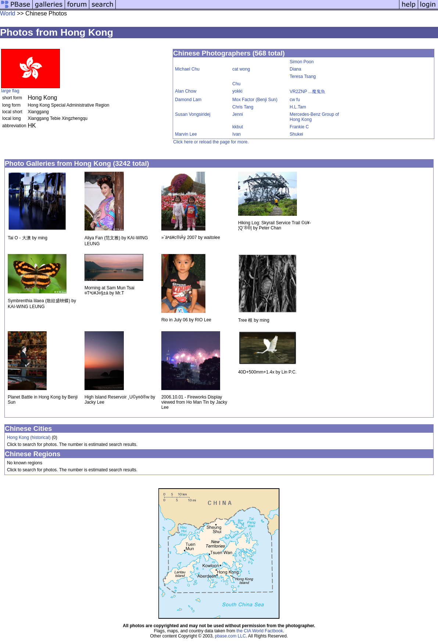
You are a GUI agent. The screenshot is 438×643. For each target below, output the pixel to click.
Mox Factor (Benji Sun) (254, 99)
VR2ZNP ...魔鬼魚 (307, 91)
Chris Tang (242, 107)
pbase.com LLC (230, 636)
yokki (237, 91)
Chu (236, 83)
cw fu (295, 99)
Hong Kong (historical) (29, 437)
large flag (10, 90)
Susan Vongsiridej (192, 114)
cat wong (241, 69)
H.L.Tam (298, 107)
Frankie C (299, 126)
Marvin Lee (186, 134)
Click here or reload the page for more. (210, 141)
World (7, 13)
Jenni (237, 114)
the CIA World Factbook (259, 630)
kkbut (237, 126)
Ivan (236, 134)
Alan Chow (185, 91)
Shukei (296, 134)
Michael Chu (187, 69)
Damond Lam (188, 99)
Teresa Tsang (303, 76)
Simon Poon (301, 61)
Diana (295, 69)
